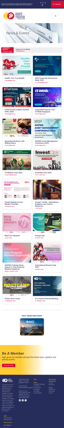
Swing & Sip (39, 236)
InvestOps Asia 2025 (43, 173)
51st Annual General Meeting (46, 299)
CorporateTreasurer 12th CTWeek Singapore (45, 111)
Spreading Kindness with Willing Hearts (15, 142)
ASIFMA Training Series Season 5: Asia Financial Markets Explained (14, 267)
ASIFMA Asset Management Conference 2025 (46, 142)
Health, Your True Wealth (14, 78)
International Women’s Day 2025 (45, 266)
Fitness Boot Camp (12, 299)
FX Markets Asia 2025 (13, 173)
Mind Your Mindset (12, 236)
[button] (42, 5)
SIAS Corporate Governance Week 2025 (46, 79)
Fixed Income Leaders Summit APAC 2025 (17, 111)
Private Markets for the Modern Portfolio (14, 203)
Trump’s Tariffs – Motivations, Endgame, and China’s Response (47, 204)
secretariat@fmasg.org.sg (26, 387)
